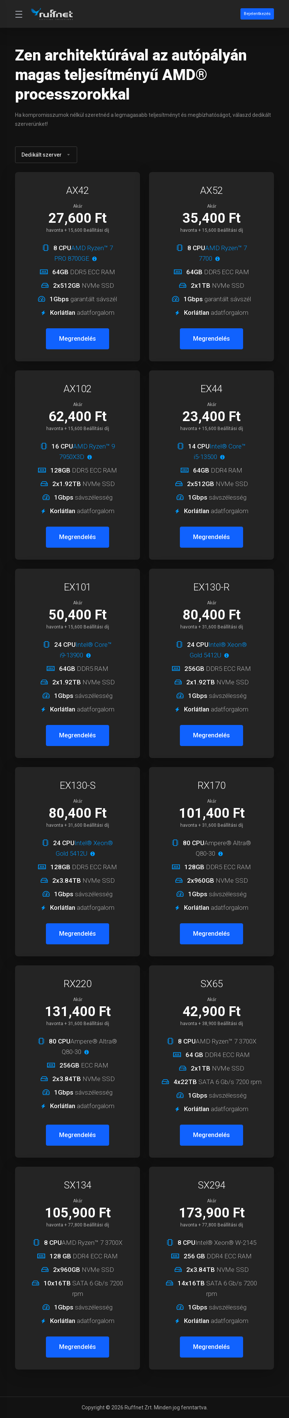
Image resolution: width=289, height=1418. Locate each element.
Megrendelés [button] (77, 339)
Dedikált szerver (46, 155)
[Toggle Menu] (18, 14)
